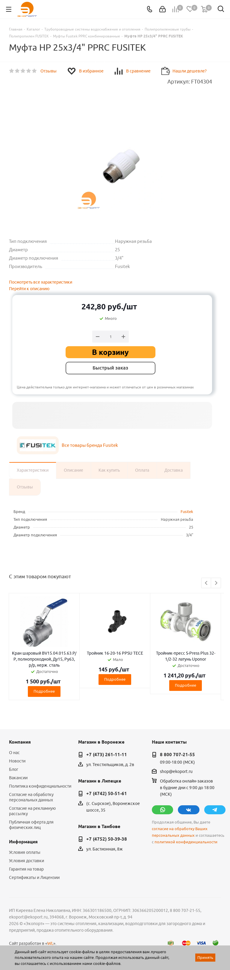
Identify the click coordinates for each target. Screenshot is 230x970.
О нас (14, 752)
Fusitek (187, 511)
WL (50, 943)
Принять (205, 957)
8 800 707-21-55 (177, 754)
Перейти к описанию (29, 288)
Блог (13, 769)
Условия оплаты (24, 852)
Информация (23, 842)
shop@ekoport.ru (176, 771)
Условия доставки (26, 860)
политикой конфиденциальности (186, 842)
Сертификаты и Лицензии (34, 877)
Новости (17, 761)
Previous (206, 583)
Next (216, 583)
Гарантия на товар (26, 869)
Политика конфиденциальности (40, 786)
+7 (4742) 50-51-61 (106, 793)
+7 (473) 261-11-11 (106, 754)
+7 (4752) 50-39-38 (106, 839)
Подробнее (44, 691)
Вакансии (18, 777)
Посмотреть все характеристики (40, 282)
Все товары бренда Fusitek (90, 445)
